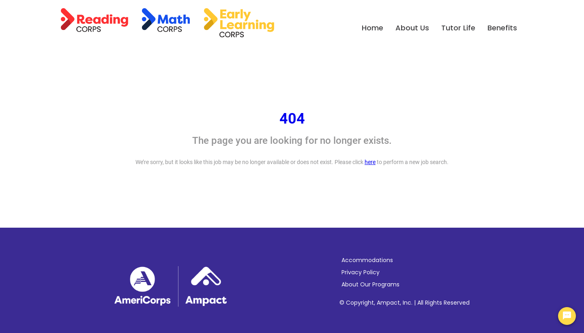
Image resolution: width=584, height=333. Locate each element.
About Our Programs (370, 284)
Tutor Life (458, 28)
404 (292, 118)
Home (372, 28)
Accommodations (367, 260)
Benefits (502, 28)
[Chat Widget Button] (567, 316)
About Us (412, 28)
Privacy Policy (360, 272)
